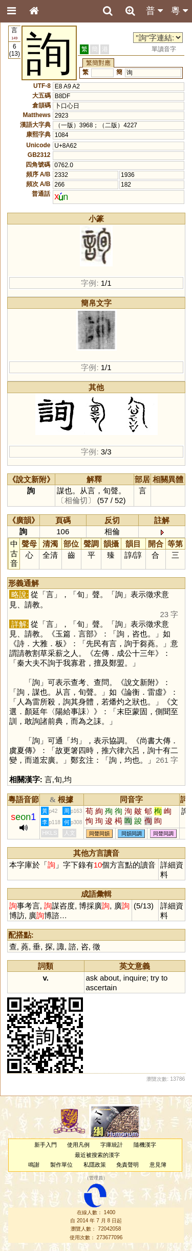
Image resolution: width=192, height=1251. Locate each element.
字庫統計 (111, 1145)
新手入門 (45, 1145)
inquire (134, 977)
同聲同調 (163, 833)
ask (92, 977)
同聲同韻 (99, 833)
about (109, 977)
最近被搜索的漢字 (97, 1155)
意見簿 (158, 1165)
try (155, 977)
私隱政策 (94, 1165)
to (164, 977)
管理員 (96, 1178)
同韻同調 (131, 833)
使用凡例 (78, 1145)
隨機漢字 (145, 1145)
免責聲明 (127, 1165)
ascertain (101, 987)
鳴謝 (33, 1165)
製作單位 (61, 1165)
